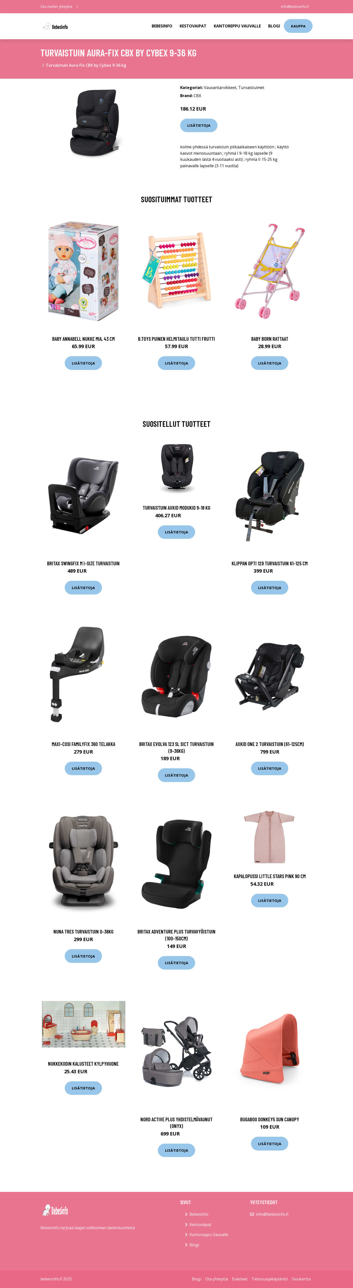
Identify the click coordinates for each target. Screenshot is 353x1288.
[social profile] (77, 6)
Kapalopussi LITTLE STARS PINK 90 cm (270, 876)
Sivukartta (301, 1279)
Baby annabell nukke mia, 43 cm (83, 339)
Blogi (274, 26)
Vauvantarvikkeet (220, 87)
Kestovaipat (193, 26)
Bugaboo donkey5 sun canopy (269, 1119)
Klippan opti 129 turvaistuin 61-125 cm (270, 563)
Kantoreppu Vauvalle (237, 26)
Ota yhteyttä (216, 1279)
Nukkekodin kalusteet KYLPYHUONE (83, 1064)
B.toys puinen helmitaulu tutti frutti (176, 339)
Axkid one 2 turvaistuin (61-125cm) (270, 744)
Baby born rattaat (269, 339)
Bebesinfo (162, 26)
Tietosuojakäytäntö (270, 1279)
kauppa (298, 26)
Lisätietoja (198, 125)
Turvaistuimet (251, 87)
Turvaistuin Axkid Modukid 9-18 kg (176, 508)
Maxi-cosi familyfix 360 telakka (83, 744)
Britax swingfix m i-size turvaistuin (83, 563)
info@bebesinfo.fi (295, 6)
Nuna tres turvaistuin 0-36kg (83, 931)
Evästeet (240, 1279)
